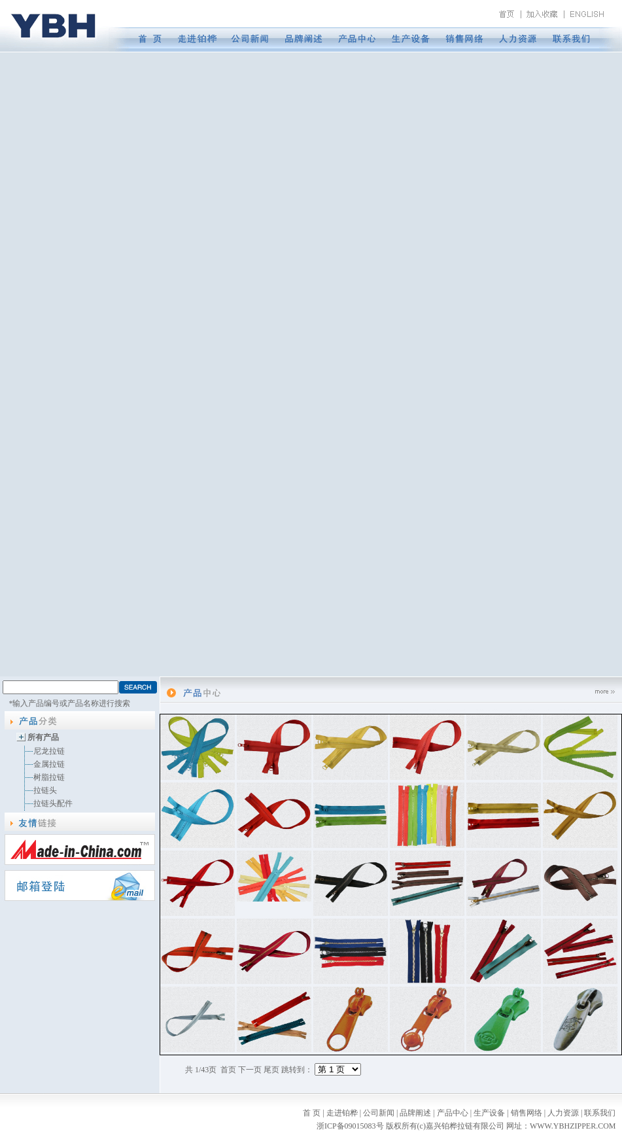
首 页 (311, 1112)
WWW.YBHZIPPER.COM (573, 1126)
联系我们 (599, 1112)
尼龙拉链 (49, 751)
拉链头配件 (53, 803)
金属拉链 (49, 764)
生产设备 (489, 1112)
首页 (228, 1069)
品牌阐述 (415, 1112)
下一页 (250, 1069)
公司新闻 (378, 1112)
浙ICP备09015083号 (350, 1126)
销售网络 (526, 1112)
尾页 (271, 1069)
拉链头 (45, 790)
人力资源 (563, 1112)
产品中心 (452, 1112)
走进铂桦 (342, 1112)
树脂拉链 (49, 777)
